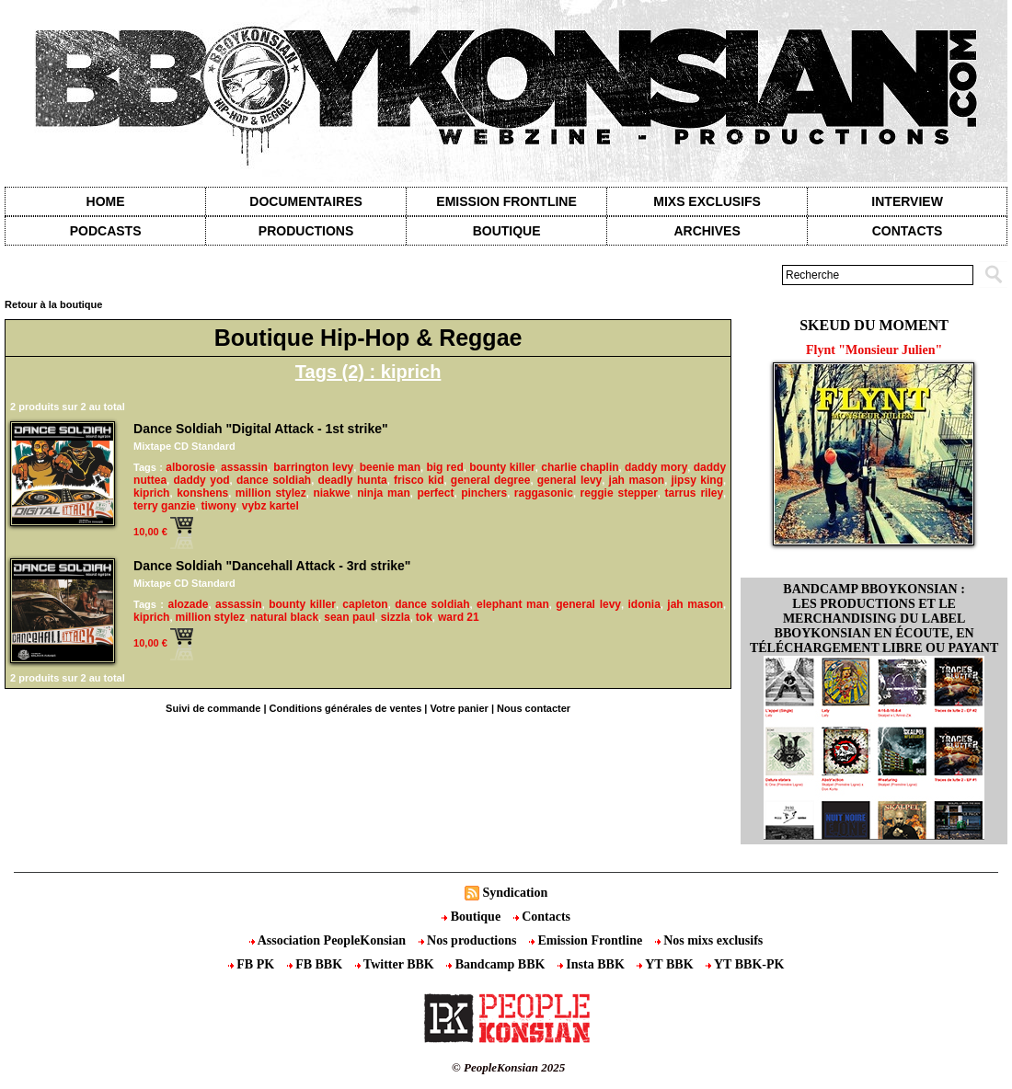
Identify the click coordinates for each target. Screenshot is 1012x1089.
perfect (435, 493)
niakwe (331, 493)
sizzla (395, 617)
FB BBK (316, 964)
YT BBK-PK (745, 964)
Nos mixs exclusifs (709, 940)
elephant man (513, 604)
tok (424, 617)
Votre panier (459, 708)
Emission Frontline (506, 201)
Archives (706, 231)
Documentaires (305, 201)
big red (444, 467)
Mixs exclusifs (707, 201)
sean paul (349, 617)
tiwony (218, 505)
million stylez (271, 493)
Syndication (514, 893)
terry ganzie (164, 505)
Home (105, 201)
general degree (491, 480)
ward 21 (458, 617)
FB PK (253, 964)
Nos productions (469, 940)
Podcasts (106, 231)
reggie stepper (619, 493)
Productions (306, 231)
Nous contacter (533, 708)
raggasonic (543, 493)
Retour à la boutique (53, 304)
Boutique (507, 231)
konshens (202, 493)
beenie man (390, 467)
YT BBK (666, 964)
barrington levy (313, 467)
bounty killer (502, 467)
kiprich (151, 493)
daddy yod (201, 480)
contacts (907, 231)
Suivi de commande (213, 708)
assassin (244, 467)
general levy (570, 480)
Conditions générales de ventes (346, 708)
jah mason (637, 480)
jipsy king (697, 480)
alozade (187, 604)
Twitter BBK (396, 964)
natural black (284, 617)
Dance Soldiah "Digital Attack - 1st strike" (260, 428)
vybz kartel (270, 505)
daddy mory (656, 467)
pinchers (484, 493)
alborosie (190, 467)
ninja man (383, 493)
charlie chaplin (579, 467)
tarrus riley (694, 493)
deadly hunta (351, 480)
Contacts (541, 916)
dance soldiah (273, 480)
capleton (364, 604)
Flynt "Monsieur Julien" (874, 350)
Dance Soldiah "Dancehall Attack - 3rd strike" (271, 565)
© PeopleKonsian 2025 (508, 1067)
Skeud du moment (874, 325)
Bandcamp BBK (497, 964)
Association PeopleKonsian (329, 940)
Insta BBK (592, 964)
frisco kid (419, 480)
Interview (907, 201)
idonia (644, 604)
